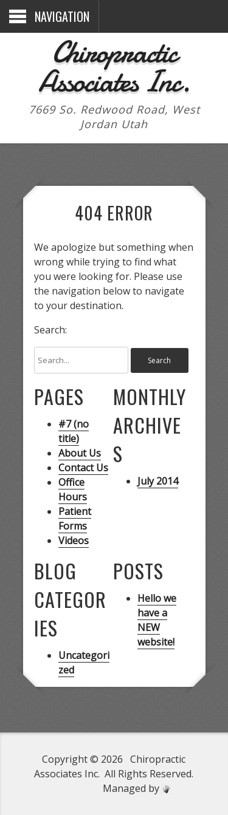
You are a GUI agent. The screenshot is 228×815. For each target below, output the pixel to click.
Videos (73, 540)
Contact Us (83, 467)
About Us (79, 453)
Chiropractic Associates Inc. (114, 67)
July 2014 (157, 481)
